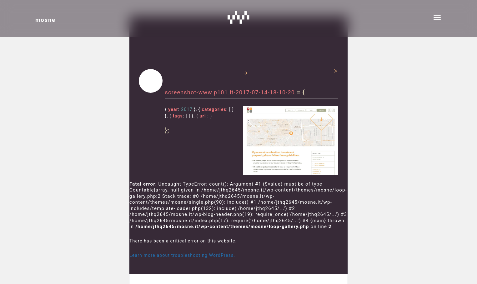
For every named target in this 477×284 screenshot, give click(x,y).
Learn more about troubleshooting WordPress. (182, 255)
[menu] (437, 18)
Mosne (238, 17)
